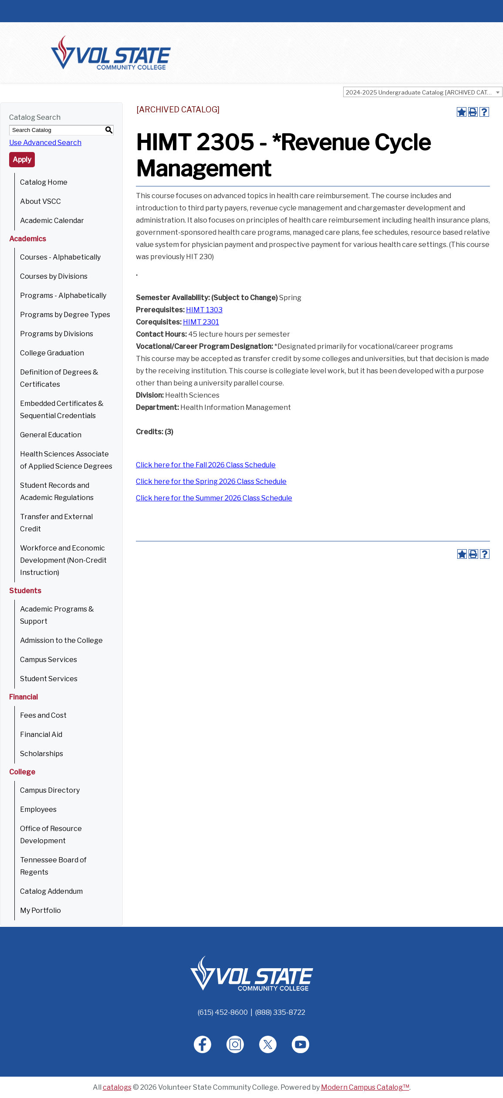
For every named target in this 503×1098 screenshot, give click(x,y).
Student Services (49, 679)
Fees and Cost (43, 715)
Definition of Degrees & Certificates (59, 378)
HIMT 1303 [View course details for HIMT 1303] (204, 310)
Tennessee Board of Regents (53, 866)
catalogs (117, 1087)
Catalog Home (44, 182)
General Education (50, 435)
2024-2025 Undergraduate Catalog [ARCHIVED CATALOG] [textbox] (424, 92)
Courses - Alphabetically (60, 257)
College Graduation (52, 353)
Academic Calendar (52, 220)
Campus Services (48, 659)
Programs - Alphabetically (63, 295)
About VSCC (40, 201)
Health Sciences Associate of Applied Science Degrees (66, 460)
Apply (22, 159)
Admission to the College (61, 640)
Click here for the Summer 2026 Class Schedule (214, 498)
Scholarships (41, 754)
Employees (38, 809)
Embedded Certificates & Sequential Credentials (62, 409)
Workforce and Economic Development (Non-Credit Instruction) (63, 560)
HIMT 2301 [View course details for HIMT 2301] (201, 322)
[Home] (251, 973)
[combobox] (423, 92)
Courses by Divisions (54, 276)
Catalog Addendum (51, 891)
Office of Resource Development (51, 834)
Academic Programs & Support (57, 615)
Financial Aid (41, 734)
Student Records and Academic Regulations (57, 491)
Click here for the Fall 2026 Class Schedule (206, 465)
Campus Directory (50, 790)
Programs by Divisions (56, 334)
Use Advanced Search (45, 143)
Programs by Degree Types (65, 315)
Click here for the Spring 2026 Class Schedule (211, 481)
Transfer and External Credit (56, 523)
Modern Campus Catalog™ (365, 1087)
